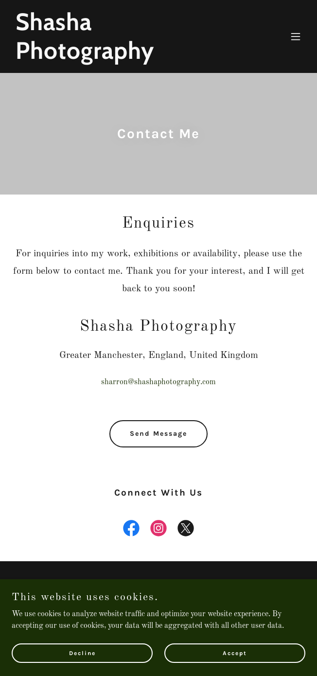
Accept (235, 659)
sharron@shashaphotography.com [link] (158, 382)
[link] (114, 57)
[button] (295, 36)
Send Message (158, 433)
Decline (82, 659)
